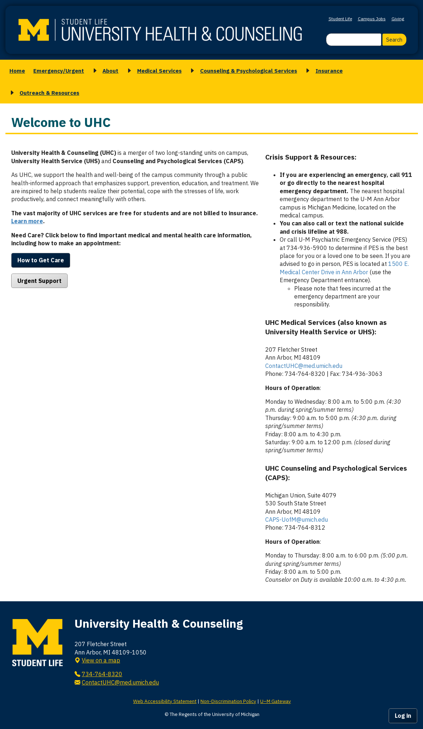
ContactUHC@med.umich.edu (303, 365)
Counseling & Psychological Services (248, 70)
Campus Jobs (372, 18)
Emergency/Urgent (58, 70)
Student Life (340, 18)
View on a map (101, 660)
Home (17, 70)
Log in (403, 715)
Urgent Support (39, 280)
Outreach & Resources (49, 92)
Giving (398, 18)
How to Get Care (40, 260)
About (110, 70)
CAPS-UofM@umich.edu (296, 519)
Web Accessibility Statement (164, 701)
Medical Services (159, 70)
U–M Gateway (275, 701)
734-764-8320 (102, 674)
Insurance (329, 70)
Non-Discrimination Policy (228, 701)
